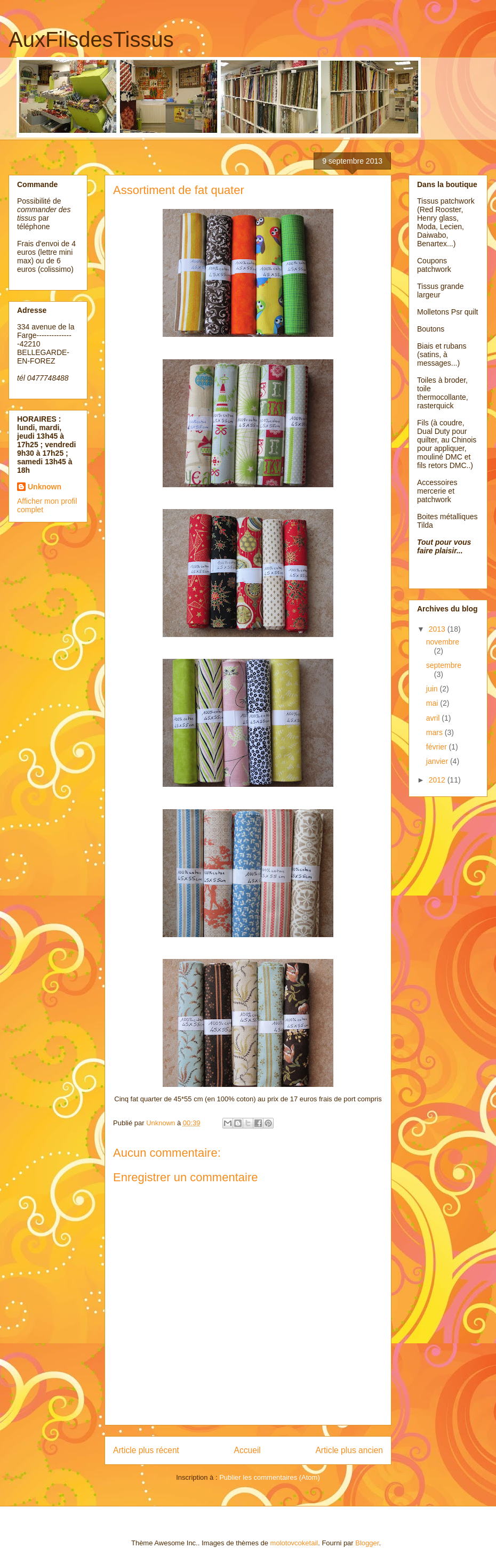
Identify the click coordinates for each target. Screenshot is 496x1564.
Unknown (44, 486)
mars (435, 732)
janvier (438, 761)
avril (434, 718)
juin (433, 688)
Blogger (367, 1543)
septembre (443, 665)
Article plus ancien (349, 1450)
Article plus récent (146, 1450)
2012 (438, 780)
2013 (438, 629)
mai (433, 703)
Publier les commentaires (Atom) (269, 1477)
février (437, 747)
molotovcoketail (294, 1543)
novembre (442, 642)
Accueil (247, 1450)
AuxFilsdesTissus (91, 39)
